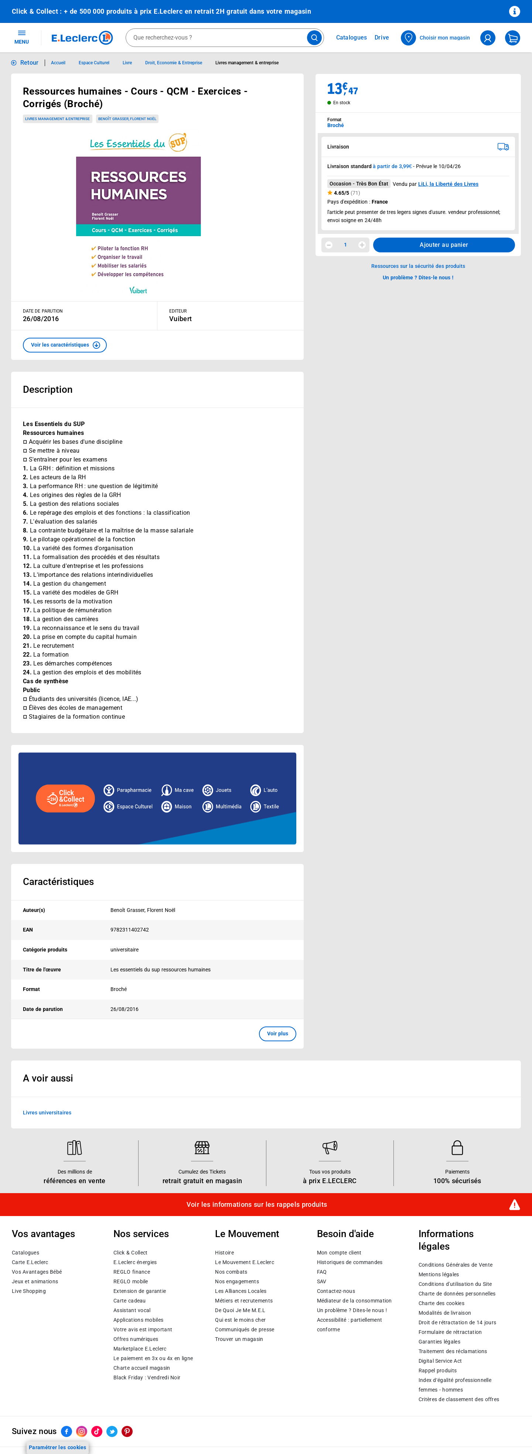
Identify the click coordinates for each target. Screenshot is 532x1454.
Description (47, 389)
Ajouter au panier (444, 245)
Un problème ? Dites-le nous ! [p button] (418, 277)
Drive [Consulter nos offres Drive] (382, 37)
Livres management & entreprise (57, 119)
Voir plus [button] (277, 1033)
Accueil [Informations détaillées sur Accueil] (58, 62)
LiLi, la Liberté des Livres (448, 184)
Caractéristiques (58, 881)
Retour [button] (29, 62)
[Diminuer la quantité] (328, 245)
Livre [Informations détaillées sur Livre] (127, 62)
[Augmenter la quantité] (362, 245)
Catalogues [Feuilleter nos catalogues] (351, 38)
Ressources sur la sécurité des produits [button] (418, 266)
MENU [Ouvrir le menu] (21, 37)
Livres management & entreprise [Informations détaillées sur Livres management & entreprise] (247, 62)
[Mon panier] (512, 37)
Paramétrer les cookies (57, 1447)
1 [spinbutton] (345, 245)
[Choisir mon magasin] (436, 37)
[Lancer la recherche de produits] (314, 37)
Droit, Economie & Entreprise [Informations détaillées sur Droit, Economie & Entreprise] (173, 62)
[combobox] (225, 37)
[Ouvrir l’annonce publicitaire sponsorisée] (157, 798)
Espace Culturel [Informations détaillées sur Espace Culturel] (94, 62)
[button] (65, 345)
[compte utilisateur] (487, 37)
